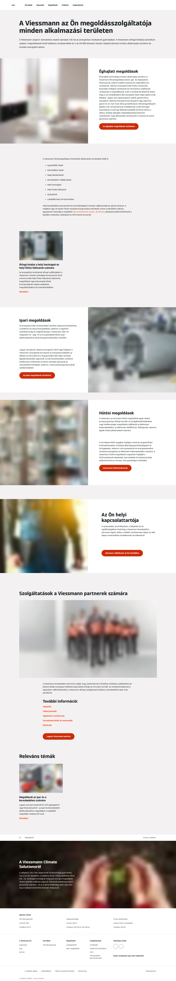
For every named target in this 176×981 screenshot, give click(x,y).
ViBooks (101, 212)
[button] (150, 837)
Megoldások (53, 5)
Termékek (28, 5)
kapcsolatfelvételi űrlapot (84, 212)
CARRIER (41, 978)
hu (20, 838)
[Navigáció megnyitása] (13, 5)
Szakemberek (78, 5)
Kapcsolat (40, 5)
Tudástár (65, 5)
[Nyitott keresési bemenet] (155, 5)
